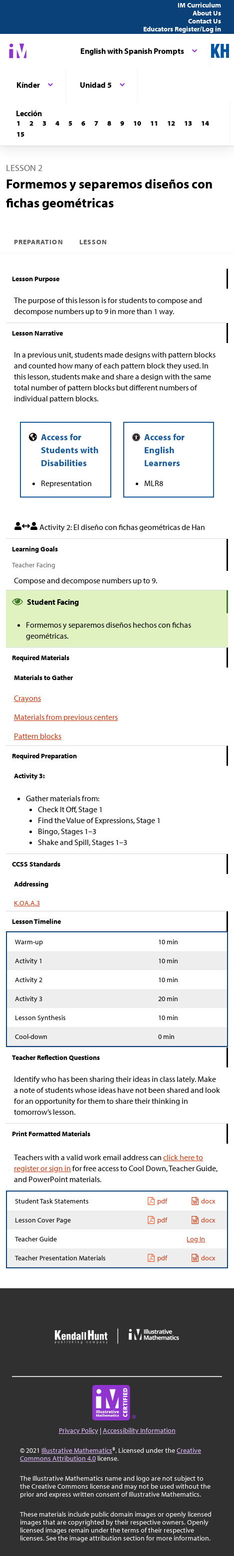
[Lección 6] (83, 123)
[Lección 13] (188, 123)
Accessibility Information (139, 1430)
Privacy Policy (78, 1430)
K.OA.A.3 (27, 903)
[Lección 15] (20, 134)
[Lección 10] (137, 123)
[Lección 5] (70, 123)
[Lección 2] (31, 123)
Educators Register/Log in (182, 29)
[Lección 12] (171, 123)
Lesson (93, 241)
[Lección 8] (109, 123)
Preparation (38, 241)
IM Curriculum (199, 5)
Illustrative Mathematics (76, 1450)
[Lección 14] (205, 123)
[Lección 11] (154, 123)
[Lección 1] (18, 123)
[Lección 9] (122, 123)
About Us (207, 13)
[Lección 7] (96, 123)
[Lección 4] (57, 123)
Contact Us (204, 21)
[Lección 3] (44, 123)
